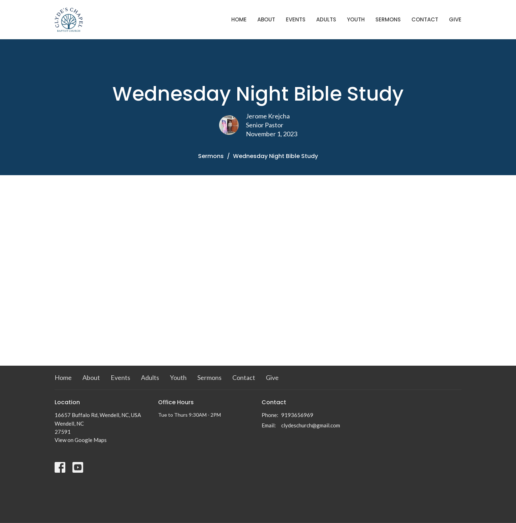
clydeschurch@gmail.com (310, 425)
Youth (356, 19)
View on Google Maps (81, 440)
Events (295, 19)
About (266, 19)
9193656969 (297, 415)
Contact (424, 19)
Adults (326, 19)
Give (455, 19)
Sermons (388, 19)
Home (239, 19)
